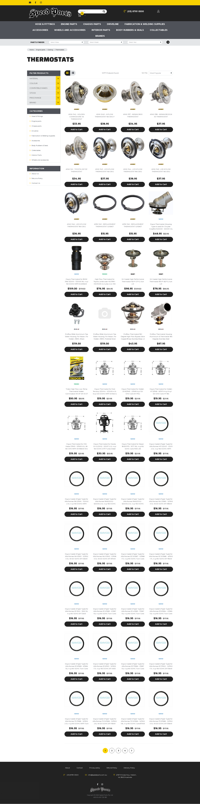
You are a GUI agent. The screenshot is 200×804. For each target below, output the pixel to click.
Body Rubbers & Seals (130, 30)
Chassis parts (92, 24)
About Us (35, 174)
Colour (34, 83)
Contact (80, 768)
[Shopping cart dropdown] (82, 15)
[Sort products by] (160, 73)
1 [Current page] (105, 750)
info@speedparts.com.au (97, 775)
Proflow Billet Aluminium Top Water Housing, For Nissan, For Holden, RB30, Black (76, 336)
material (34, 78)
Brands (100, 36)
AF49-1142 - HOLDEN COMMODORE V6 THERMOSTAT (76, 116)
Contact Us (36, 183)
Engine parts (69, 24)
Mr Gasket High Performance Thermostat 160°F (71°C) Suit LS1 (133, 281)
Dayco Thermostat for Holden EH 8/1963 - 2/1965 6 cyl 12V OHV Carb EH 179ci (133, 391)
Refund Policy (112, 768)
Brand (33, 102)
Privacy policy (94, 768)
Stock (33, 93)
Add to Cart (76, 129)
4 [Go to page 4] (125, 750)
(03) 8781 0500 (134, 11)
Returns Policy (37, 178)
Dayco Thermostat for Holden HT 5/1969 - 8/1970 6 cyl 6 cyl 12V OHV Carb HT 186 (161, 391)
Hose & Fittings (45, 24)
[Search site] (104, 11)
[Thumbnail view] (67, 73)
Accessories (40, 30)
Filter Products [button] (39, 73)
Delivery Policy (129, 768)
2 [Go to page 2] (111, 750)
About (67, 768)
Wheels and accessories (70, 30)
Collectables (159, 30)
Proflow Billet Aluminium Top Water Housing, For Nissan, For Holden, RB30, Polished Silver (104, 336)
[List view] (73, 73)
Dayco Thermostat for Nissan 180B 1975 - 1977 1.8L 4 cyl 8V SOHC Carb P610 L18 (133, 446)
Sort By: (145, 73)
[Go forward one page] (131, 750)
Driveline (113, 24)
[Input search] (89, 11)
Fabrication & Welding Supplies (145, 24)
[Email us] (30, 2)
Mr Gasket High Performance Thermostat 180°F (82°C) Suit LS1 (161, 281)
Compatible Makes (39, 88)
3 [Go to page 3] (118, 750)
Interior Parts (101, 30)
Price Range (35, 98)
